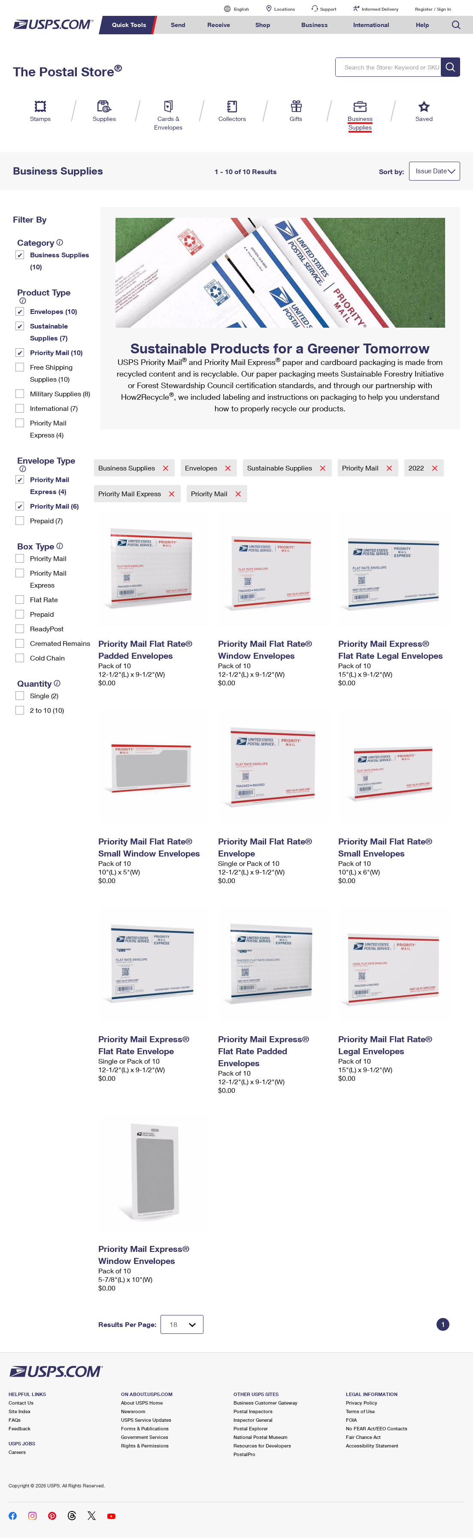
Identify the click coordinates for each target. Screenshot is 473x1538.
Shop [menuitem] (262, 24)
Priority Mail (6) (54, 506)
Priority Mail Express (48, 579)
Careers (17, 1452)
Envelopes (202, 468)
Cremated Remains (60, 643)
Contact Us (21, 1402)
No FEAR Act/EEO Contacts (376, 1428)
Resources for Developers (262, 1445)
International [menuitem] (371, 24)
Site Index (19, 1411)
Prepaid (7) (46, 520)
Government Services (144, 1437)
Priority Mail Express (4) (48, 429)
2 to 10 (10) (47, 710)
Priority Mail (48, 558)
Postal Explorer (250, 1428)
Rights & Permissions (145, 1445)
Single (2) (44, 695)
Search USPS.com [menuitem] (456, 25)
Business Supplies (127, 468)
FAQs (15, 1420)
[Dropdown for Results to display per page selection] (182, 1324)
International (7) (54, 408)
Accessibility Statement (372, 1445)
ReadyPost (47, 628)
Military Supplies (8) (60, 393)
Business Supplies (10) (59, 260)
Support (328, 9)
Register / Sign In (433, 9)
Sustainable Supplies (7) (49, 332)
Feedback (19, 1428)
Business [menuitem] (314, 24)
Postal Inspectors (253, 1411)
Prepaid (42, 614)
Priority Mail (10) (56, 352)
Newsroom (133, 1411)
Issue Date (431, 171)
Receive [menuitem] (218, 24)
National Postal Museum (260, 1437)
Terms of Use (360, 1411)
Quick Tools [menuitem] (129, 24)
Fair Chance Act (363, 1437)
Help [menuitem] (422, 24)
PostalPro (244, 1454)
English (232, 9)
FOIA (351, 1420)
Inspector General (253, 1420)
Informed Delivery (380, 9)
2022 (417, 468)
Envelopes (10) (53, 311)
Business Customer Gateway (265, 1402)
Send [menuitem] (178, 24)
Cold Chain (47, 658)
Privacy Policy (361, 1402)
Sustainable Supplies (280, 468)
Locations (284, 9)
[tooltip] (59, 242)
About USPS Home (142, 1402)
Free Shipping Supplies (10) (51, 373)
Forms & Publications (145, 1428)
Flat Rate (44, 599)
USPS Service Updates (146, 1420)
